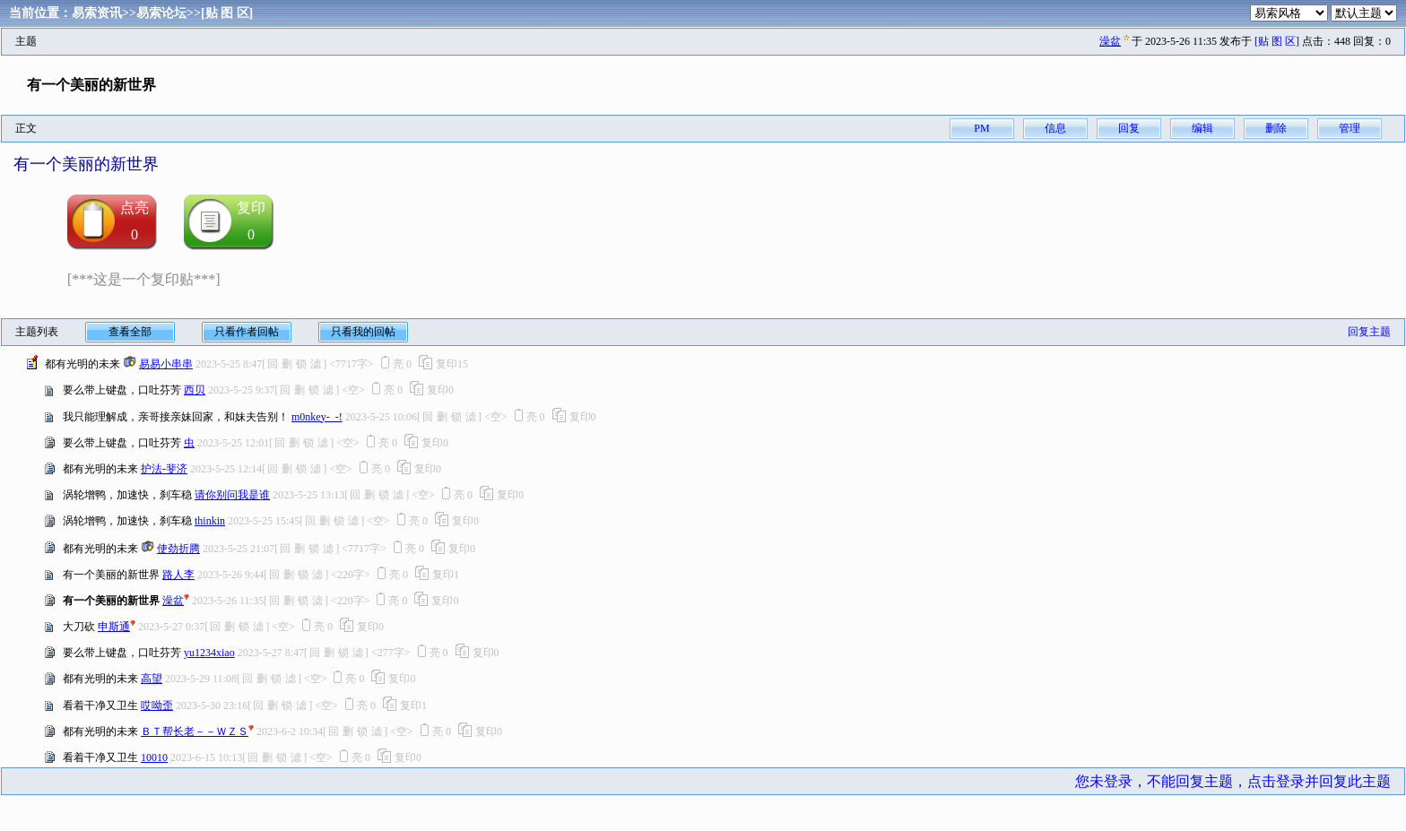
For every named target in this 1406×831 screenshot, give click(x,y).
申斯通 (114, 626)
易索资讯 (97, 13)
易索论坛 (161, 13)
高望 (151, 678)
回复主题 (1369, 331)
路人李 (178, 574)
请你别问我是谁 (232, 495)
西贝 (194, 390)
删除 (1276, 128)
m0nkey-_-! (317, 417)
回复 (1129, 128)
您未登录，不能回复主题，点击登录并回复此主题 (1233, 781)
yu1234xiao (209, 652)
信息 (1055, 128)
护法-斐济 (164, 469)
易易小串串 (166, 364)
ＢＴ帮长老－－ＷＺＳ (194, 731)
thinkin (210, 521)
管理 (1349, 128)
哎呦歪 (157, 705)
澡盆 (1110, 41)
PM (981, 128)
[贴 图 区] (227, 13)
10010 (154, 757)
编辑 (1202, 128)
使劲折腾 (178, 548)
